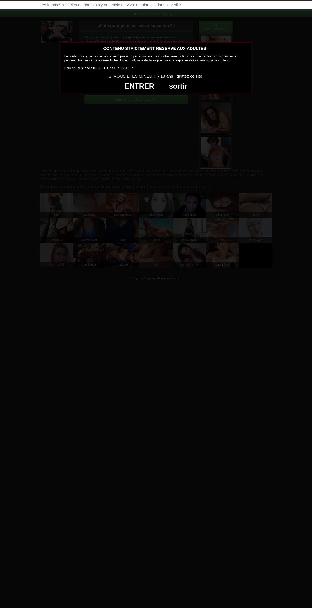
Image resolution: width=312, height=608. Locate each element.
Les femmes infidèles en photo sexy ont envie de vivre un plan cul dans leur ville (110, 5)
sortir (178, 86)
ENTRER (139, 86)
